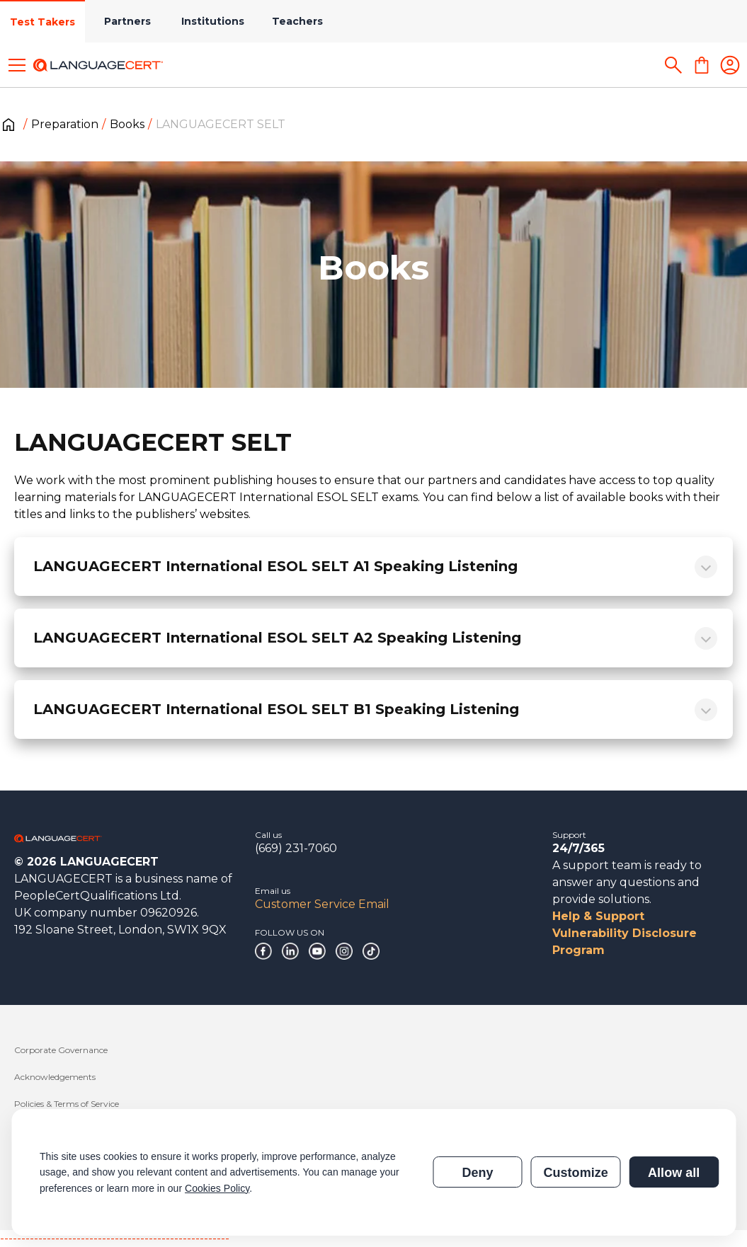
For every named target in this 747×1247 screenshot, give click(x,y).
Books (127, 124)
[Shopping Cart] (701, 65)
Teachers (297, 21)
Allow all (674, 1173)
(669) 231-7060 (296, 848)
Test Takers (42, 22)
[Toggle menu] (17, 65)
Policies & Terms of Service (66, 1103)
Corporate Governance (61, 1050)
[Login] (730, 65)
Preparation (64, 124)
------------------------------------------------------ (114, 1238)
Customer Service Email (322, 904)
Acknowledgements (55, 1076)
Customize (575, 1173)
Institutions (212, 21)
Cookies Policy (217, 1188)
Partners (127, 21)
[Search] (673, 65)
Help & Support (598, 916)
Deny (477, 1173)
